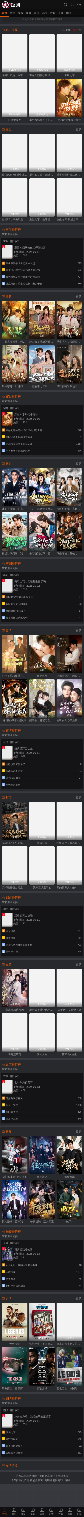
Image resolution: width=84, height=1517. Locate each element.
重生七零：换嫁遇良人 (42, 219)
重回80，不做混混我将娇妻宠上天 (14, 219)
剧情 (68, 13)
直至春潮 (42, 675)
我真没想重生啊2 (14, 341)
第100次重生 (69, 1054)
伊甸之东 (69, 75)
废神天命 (42, 1054)
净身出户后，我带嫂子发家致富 (14, 75)
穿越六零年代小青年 (69, 119)
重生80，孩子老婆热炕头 (42, 174)
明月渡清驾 (14, 1054)
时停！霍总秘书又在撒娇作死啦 (14, 675)
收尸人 (69, 1221)
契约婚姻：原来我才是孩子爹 (14, 1221)
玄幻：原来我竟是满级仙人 (42, 508)
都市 (44, 13)
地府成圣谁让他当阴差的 (42, 1009)
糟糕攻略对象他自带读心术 (69, 386)
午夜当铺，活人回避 (42, 1221)
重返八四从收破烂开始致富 (42, 75)
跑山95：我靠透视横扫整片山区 (42, 341)
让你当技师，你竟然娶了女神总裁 (14, 508)
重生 (12, 13)
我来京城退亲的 (42, 887)
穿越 (20, 13)
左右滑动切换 (10, 234)
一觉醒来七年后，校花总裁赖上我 (42, 386)
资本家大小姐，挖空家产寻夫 (69, 1343)
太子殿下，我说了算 (69, 1009)
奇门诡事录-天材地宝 (14, 1176)
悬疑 (60, 13)
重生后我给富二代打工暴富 (69, 174)
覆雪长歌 (42, 842)
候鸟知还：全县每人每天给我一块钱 (14, 842)
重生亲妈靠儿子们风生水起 (42, 119)
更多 (78, 129)
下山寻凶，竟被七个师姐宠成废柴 (69, 553)
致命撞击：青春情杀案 (14, 1388)
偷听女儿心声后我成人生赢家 (69, 720)
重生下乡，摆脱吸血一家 (69, 341)
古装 (52, 13)
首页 (4, 13)
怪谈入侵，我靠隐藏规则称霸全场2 (69, 842)
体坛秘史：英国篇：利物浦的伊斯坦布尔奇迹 (42, 1343)
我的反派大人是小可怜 (69, 887)
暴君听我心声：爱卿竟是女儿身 (42, 553)
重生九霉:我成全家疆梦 (69, 219)
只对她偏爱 (14, 119)
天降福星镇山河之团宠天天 (14, 887)
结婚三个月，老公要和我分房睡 (69, 675)
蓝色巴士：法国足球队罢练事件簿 (69, 1388)
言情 (36, 13)
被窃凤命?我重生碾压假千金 (14, 174)
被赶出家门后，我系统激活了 (14, 553)
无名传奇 (14, 1343)
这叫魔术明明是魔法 (14, 720)
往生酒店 (42, 1176)
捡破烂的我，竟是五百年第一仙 (69, 508)
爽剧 (28, 13)
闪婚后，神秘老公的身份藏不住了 (42, 720)
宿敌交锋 (42, 1388)
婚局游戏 (69, 1176)
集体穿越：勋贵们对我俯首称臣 (14, 386)
